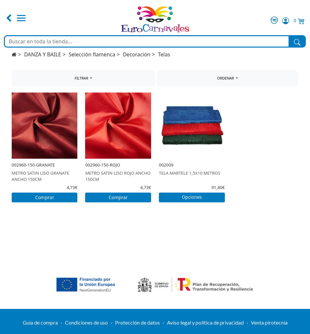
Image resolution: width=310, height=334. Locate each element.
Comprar (44, 197)
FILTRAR (82, 78)
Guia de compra (40, 322)
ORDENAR (226, 78)
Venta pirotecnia (269, 322)
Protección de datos (137, 322)
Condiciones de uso (86, 322)
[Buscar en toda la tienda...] (147, 41)
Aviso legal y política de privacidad (205, 322)
